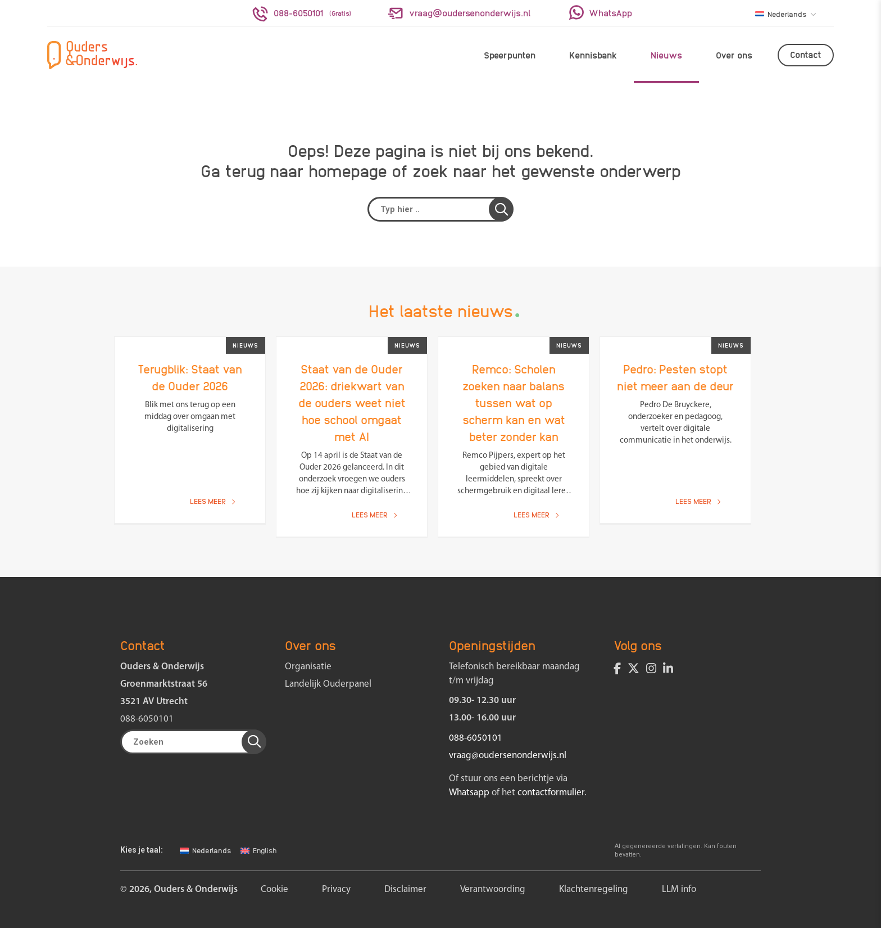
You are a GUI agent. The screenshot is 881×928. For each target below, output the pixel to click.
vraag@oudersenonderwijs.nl (507, 755)
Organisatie (308, 667)
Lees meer (212, 501)
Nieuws (666, 54)
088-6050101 (147, 719)
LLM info (679, 889)
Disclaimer (405, 889)
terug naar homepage (306, 170)
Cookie (274, 889)
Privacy (336, 889)
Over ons (734, 54)
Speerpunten (509, 54)
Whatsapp (469, 793)
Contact (805, 54)
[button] (501, 209)
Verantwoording (492, 889)
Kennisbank (593, 54)
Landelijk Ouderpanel (328, 684)
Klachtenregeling (593, 889)
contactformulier (550, 793)
